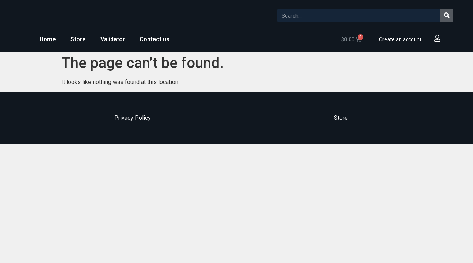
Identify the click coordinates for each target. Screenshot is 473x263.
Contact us (154, 39)
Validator (112, 39)
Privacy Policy (132, 117)
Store (78, 39)
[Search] (446, 15)
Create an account (400, 39)
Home (47, 39)
